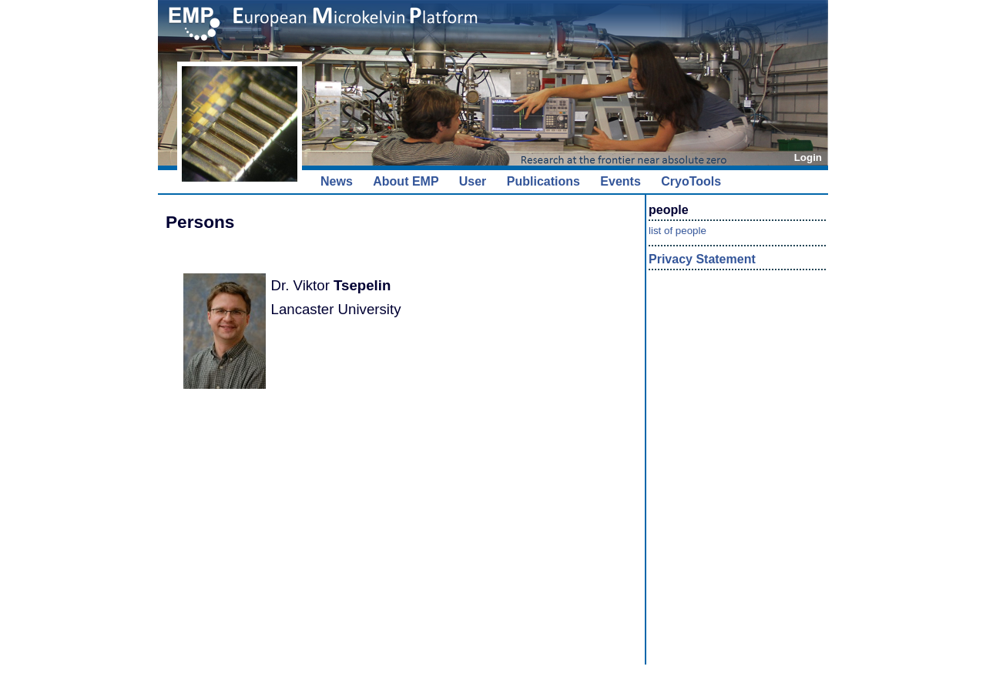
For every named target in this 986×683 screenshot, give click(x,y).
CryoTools (691, 181)
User (473, 181)
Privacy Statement (702, 259)
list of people (677, 230)
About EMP (405, 181)
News (336, 181)
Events (620, 181)
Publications (543, 181)
